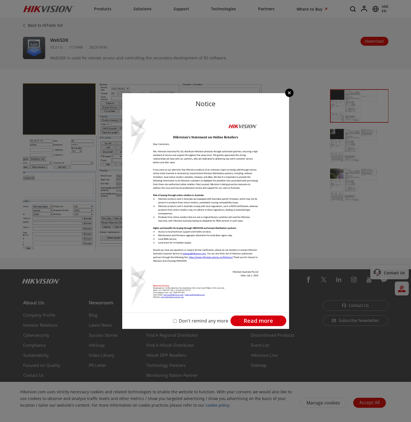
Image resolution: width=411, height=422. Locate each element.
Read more (258, 320)
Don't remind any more (203, 321)
